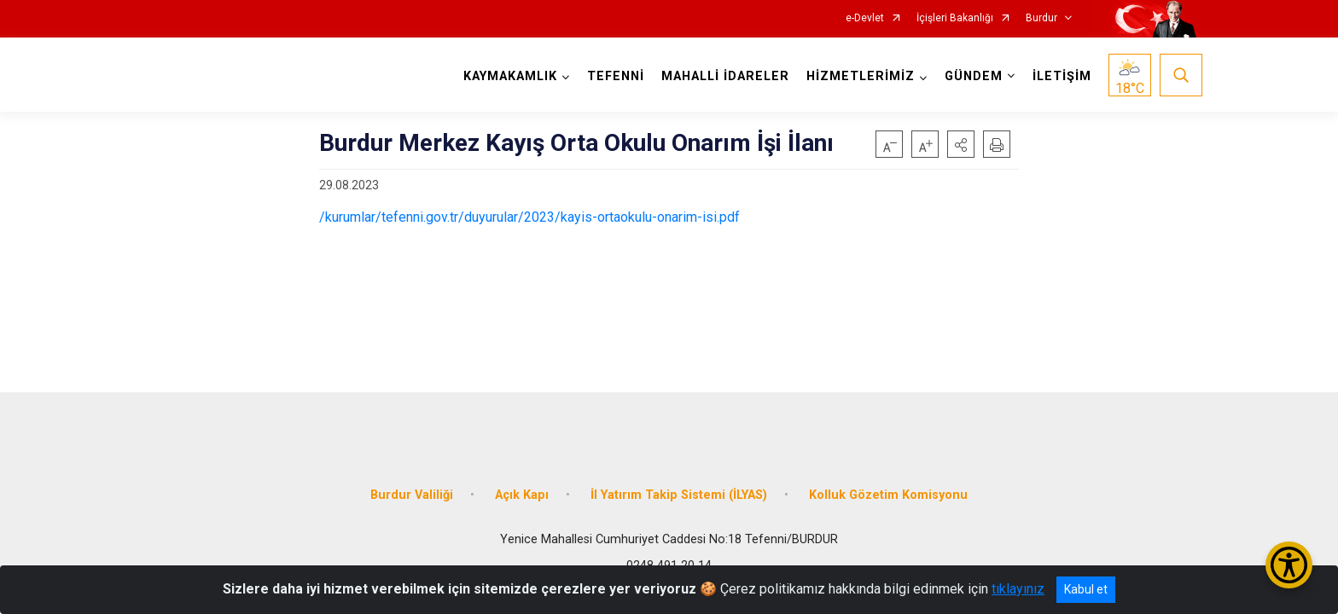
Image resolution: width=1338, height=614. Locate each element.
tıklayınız (1018, 589)
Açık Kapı (522, 488)
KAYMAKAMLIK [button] (509, 76)
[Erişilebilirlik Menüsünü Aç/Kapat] (1288, 565)
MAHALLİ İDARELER (724, 76)
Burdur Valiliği (411, 488)
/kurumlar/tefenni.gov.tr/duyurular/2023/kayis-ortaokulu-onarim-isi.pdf (529, 217)
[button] (960, 144)
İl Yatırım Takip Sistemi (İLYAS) (678, 488)
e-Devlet (865, 18)
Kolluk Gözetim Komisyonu (888, 488)
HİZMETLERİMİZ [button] (859, 76)
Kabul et (1086, 589)
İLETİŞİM (1060, 76)
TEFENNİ (614, 76)
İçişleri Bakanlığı (954, 18)
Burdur (1041, 18)
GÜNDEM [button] (972, 76)
